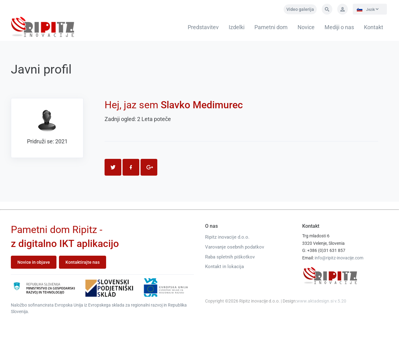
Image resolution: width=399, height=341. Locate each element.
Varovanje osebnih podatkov (234, 247)
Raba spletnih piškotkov (230, 257)
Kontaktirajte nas (82, 262)
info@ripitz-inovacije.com (339, 257)
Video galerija (300, 9)
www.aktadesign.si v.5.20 (321, 300)
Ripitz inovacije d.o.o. (227, 237)
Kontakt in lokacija (224, 266)
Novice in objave (33, 262)
